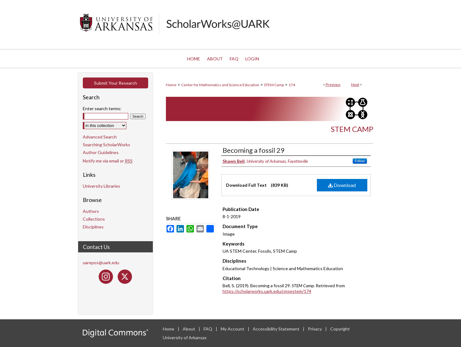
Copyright (340, 328)
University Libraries (101, 186)
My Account (233, 328)
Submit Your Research (115, 83)
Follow (360, 161)
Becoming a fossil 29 (254, 150)
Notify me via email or (108, 160)
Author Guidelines (101, 152)
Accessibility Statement (276, 328)
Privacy (315, 328)
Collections (94, 219)
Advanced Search (100, 136)
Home (171, 84)
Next (355, 84)
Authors (91, 211)
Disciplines (93, 226)
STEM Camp (274, 84)
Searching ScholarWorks (106, 144)
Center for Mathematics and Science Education (220, 84)
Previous (333, 84)
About (189, 328)
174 (292, 84)
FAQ (208, 328)
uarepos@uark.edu (101, 262)
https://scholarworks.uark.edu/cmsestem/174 (267, 291)
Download (342, 185)
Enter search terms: (102, 108)
